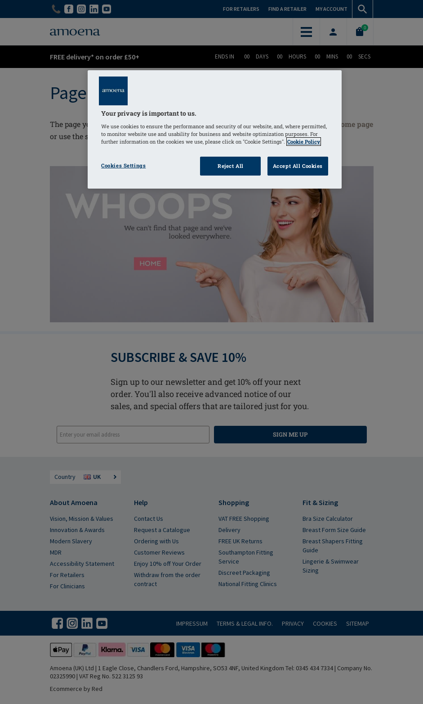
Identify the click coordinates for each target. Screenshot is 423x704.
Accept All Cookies (298, 165)
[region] (215, 129)
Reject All (231, 165)
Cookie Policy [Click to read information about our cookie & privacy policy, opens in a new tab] (303, 141)
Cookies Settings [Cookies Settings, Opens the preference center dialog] (123, 165)
